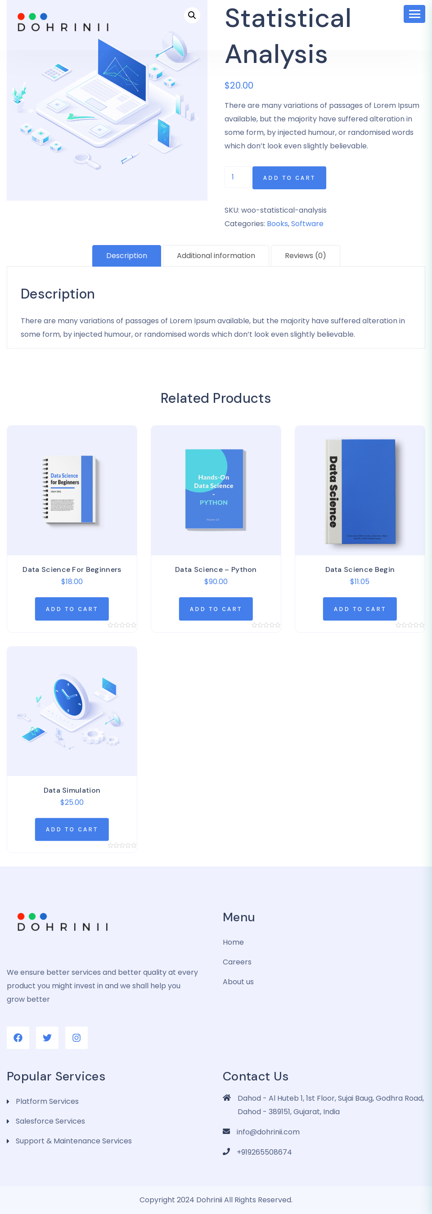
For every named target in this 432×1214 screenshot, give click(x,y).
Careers (237, 962)
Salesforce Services (50, 1121)
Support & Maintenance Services (74, 1141)
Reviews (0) (305, 255)
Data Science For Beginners (71, 569)
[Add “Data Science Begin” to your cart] (360, 609)
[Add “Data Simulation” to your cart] (72, 829)
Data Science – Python (216, 569)
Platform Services (47, 1101)
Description (126, 255)
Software (307, 224)
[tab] (126, 256)
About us (238, 982)
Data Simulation (72, 790)
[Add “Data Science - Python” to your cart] (216, 609)
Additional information (216, 255)
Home (233, 942)
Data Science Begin (360, 569)
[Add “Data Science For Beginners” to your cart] (72, 609)
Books (277, 224)
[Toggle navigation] (414, 14)
